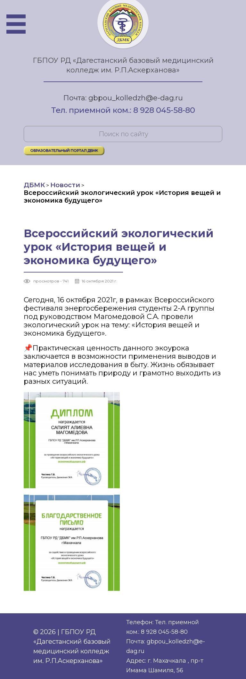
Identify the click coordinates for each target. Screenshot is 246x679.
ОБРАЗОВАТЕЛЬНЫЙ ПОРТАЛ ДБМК (64, 150)
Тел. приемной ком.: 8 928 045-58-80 (123, 110)
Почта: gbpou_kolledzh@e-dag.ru (123, 98)
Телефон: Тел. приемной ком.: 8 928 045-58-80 (162, 627)
